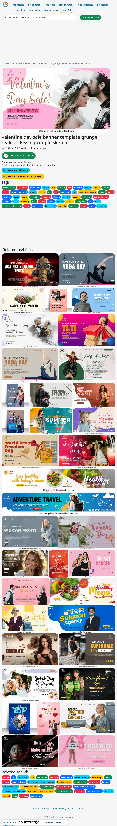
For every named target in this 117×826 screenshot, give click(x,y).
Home (6, 63)
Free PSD (66, 10)
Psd (13, 63)
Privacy (62, 808)
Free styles (34, 10)
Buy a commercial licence (15, 170)
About (71, 808)
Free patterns (51, 10)
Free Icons (102, 4)
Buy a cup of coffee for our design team (22, 176)
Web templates (85, 4)
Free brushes (18, 10)
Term (54, 808)
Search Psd (10, 17)
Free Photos (34, 4)
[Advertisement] (58, 41)
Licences (45, 808)
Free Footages (66, 4)
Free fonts (50, 4)
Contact (81, 808)
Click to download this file (18, 155)
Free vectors (18, 4)
